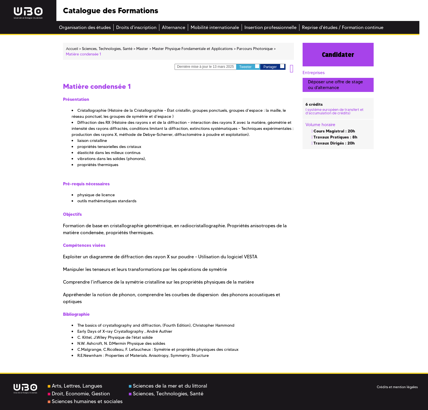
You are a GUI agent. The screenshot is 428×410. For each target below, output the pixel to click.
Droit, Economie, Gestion (79, 393)
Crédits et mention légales (397, 387)
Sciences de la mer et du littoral (168, 386)
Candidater (338, 54)
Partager (273, 66)
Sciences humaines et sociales (85, 401)
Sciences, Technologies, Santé (166, 393)
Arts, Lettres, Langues (75, 386)
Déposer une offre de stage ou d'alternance (335, 84)
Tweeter (249, 66)
